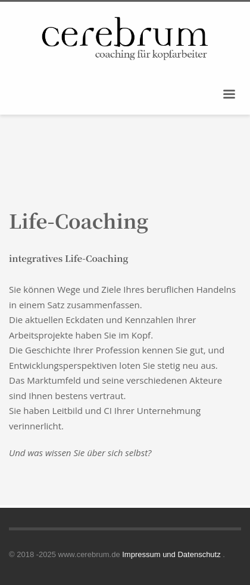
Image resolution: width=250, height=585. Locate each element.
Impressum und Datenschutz (172, 554)
